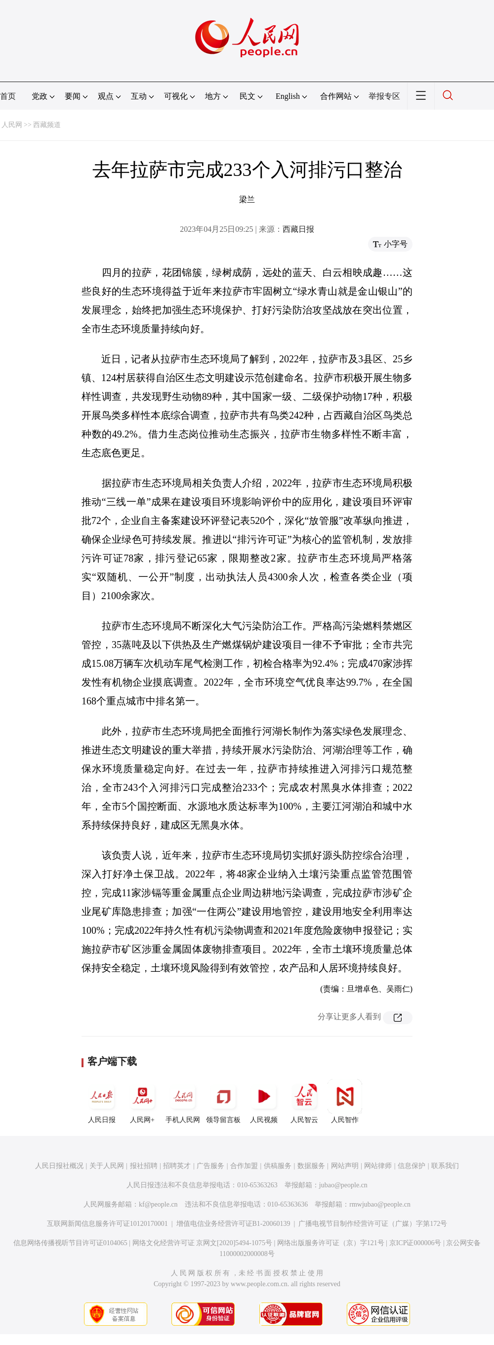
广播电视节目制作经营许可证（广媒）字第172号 (372, 1223)
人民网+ (142, 1101)
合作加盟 (244, 1166)
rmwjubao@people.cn (380, 1204)
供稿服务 (277, 1166)
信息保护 (411, 1166)
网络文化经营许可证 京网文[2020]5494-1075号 (202, 1243)
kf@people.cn (158, 1204)
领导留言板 (223, 1101)
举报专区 (384, 96)
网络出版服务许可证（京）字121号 (330, 1243)
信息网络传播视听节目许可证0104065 (70, 1243)
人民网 (11, 125)
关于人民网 (106, 1166)
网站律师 (378, 1166)
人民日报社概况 (59, 1166)
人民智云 (304, 1101)
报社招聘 (144, 1166)
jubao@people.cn (343, 1185)
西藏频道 (47, 125)
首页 (8, 96)
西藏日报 (298, 229)
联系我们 (445, 1166)
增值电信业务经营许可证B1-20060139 (233, 1223)
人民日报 (101, 1101)
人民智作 (345, 1101)
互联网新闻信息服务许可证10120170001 (107, 1223)
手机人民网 (182, 1101)
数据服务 (311, 1166)
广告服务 (210, 1166)
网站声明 (345, 1166)
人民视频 (264, 1101)
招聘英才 (177, 1166)
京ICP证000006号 (415, 1243)
